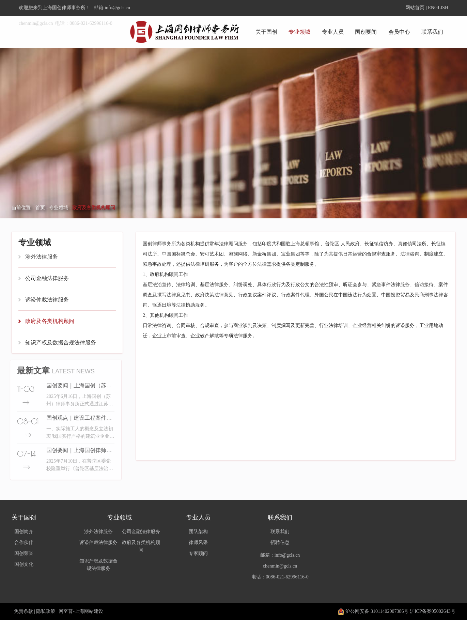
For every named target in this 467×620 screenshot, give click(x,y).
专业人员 (333, 32)
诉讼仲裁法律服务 (47, 300)
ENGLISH (438, 7)
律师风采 (198, 542)
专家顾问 (198, 553)
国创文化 (23, 564)
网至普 (66, 611)
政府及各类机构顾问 (49, 321)
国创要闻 (366, 32)
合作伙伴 (23, 542)
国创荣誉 (23, 553)
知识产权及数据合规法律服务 (60, 342)
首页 (40, 207)
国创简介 (23, 531)
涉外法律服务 (41, 257)
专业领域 (299, 32)
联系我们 (432, 32)
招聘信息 (280, 542)
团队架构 (198, 531)
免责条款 (23, 611)
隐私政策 (45, 611)
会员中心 (399, 32)
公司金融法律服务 (47, 278)
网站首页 (414, 7)
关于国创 (266, 32)
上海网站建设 (89, 611)
